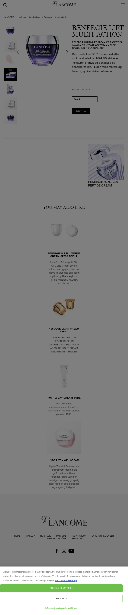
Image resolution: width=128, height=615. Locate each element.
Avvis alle (61, 598)
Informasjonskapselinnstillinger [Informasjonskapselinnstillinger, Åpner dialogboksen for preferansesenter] (61, 608)
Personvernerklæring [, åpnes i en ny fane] (66, 580)
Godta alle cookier (61, 588)
